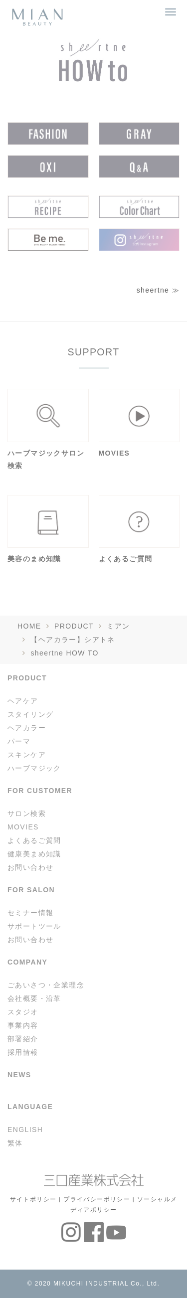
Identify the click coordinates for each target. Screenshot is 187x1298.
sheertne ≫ (158, 290)
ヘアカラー (26, 728)
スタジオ (22, 1012)
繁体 (15, 1143)
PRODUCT (74, 626)
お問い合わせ (30, 867)
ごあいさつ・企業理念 (45, 985)
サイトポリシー (33, 1199)
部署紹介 (22, 1039)
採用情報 (22, 1052)
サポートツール (34, 926)
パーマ (18, 741)
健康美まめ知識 (34, 854)
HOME (29, 626)
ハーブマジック (34, 768)
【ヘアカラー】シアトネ (72, 640)
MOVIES (23, 827)
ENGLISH (25, 1130)
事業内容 (22, 1025)
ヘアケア (22, 701)
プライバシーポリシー (96, 1199)
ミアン (118, 626)
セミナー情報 (30, 913)
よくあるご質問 (34, 840)
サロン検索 (26, 813)
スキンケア (26, 755)
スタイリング (30, 714)
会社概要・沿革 (34, 998)
